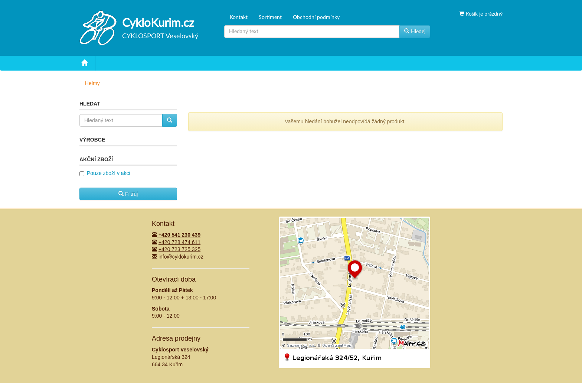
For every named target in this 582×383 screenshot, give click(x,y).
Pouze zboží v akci (108, 173)
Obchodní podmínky (316, 17)
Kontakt (239, 17)
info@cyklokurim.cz (180, 257)
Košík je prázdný (483, 14)
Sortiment (270, 17)
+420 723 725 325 (179, 249)
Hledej (414, 31)
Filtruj (128, 194)
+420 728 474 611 (179, 242)
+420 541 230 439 (176, 235)
